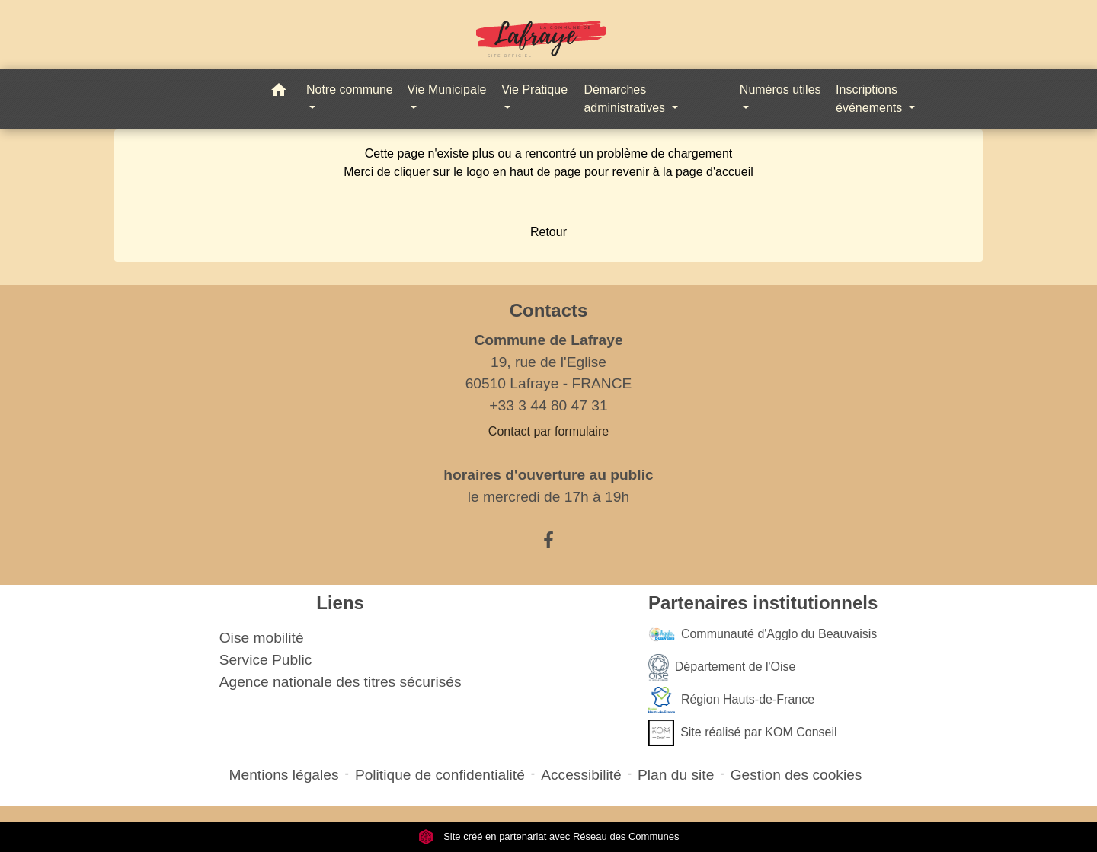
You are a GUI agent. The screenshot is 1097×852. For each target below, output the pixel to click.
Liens (340, 602)
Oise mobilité (261, 638)
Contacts (549, 310)
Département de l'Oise (722, 667)
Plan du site (676, 775)
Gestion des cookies (796, 775)
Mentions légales (284, 775)
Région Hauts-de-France (731, 700)
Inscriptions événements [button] (871, 98)
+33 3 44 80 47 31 (548, 405)
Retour (548, 231)
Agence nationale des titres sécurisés (340, 682)
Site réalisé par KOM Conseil (742, 733)
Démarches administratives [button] (626, 98)
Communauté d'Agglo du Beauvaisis (762, 634)
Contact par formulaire (548, 431)
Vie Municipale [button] (447, 89)
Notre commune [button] (349, 89)
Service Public (265, 660)
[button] (278, 92)
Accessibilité (581, 775)
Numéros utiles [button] (780, 89)
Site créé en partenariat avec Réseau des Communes (549, 836)
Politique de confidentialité (440, 775)
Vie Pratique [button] (534, 89)
